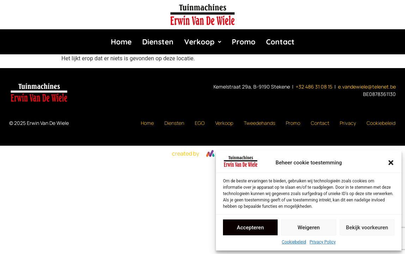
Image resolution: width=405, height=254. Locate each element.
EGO (200, 123)
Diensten (158, 41)
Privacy (348, 123)
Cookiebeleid (294, 242)
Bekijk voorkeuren (367, 227)
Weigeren (309, 227)
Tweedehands (259, 123)
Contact (280, 41)
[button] (390, 162)
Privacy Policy (323, 242)
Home (121, 41)
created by (185, 153)
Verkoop (202, 41)
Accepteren (250, 227)
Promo (243, 41)
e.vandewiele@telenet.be (367, 86)
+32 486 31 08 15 (314, 86)
